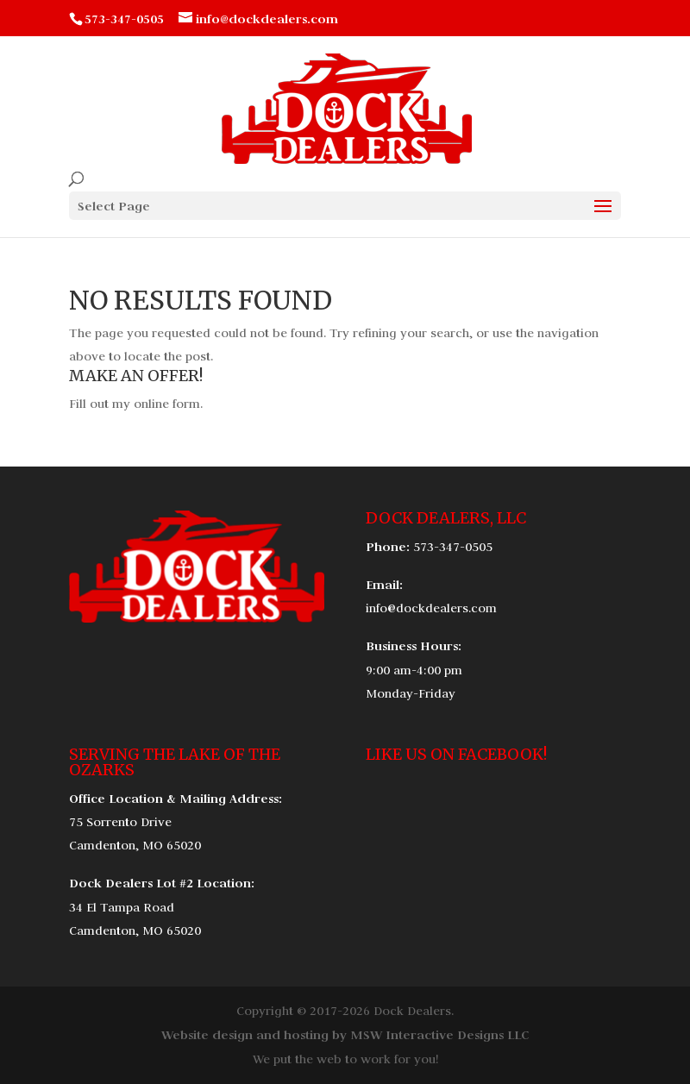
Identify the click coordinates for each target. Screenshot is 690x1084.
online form (167, 403)
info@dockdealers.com (431, 608)
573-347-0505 (452, 547)
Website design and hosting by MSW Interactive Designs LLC (345, 1034)
